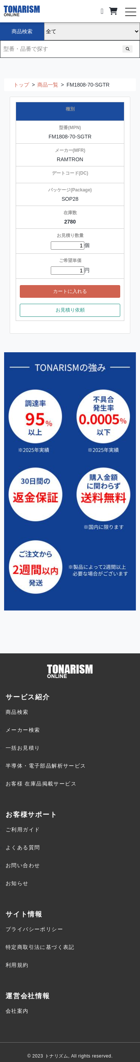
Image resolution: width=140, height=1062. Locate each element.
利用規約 (17, 965)
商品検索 (17, 712)
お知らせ (17, 883)
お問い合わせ (23, 865)
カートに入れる (70, 291)
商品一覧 (47, 85)
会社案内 (17, 1011)
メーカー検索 (23, 730)
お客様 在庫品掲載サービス (41, 784)
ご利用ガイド (23, 830)
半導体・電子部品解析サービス (46, 766)
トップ (21, 85)
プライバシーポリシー (34, 929)
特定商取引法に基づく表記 (40, 947)
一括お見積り (23, 748)
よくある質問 (23, 847)
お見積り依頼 (70, 310)
